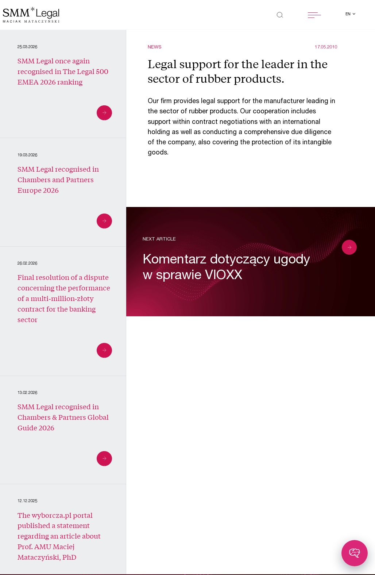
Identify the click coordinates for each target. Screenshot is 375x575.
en (348, 14)
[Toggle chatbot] (354, 553)
